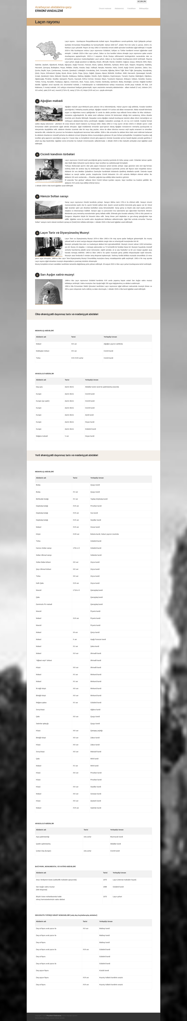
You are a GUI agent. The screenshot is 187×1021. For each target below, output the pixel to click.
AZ (139, 1)
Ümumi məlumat (105, 8)
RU (145, 1)
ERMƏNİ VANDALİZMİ (53, 8)
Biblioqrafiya (143, 8)
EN (142, 1)
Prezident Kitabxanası (54, 1015)
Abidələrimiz (119, 8)
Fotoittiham (131, 8)
